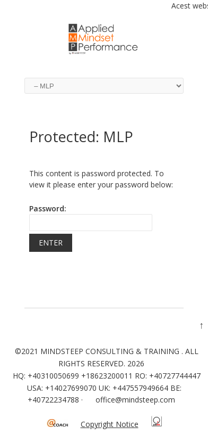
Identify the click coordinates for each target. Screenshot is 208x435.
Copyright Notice (109, 424)
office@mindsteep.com (135, 400)
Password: (90, 217)
